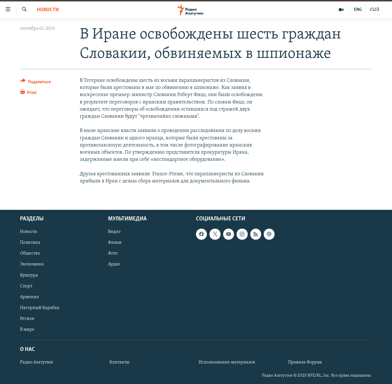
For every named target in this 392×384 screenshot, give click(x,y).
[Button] (35, 83)
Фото (113, 253)
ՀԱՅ (374, 9)
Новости (48, 10)
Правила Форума (305, 362)
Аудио (114, 264)
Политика (30, 242)
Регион (27, 318)
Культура (29, 275)
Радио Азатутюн (36, 362)
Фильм (114, 242)
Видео (114, 231)
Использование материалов (227, 362)
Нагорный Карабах (39, 308)
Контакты (119, 362)
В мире (27, 329)
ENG (358, 9)
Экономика (32, 264)
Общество (30, 253)
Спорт (26, 286)
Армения (29, 297)
